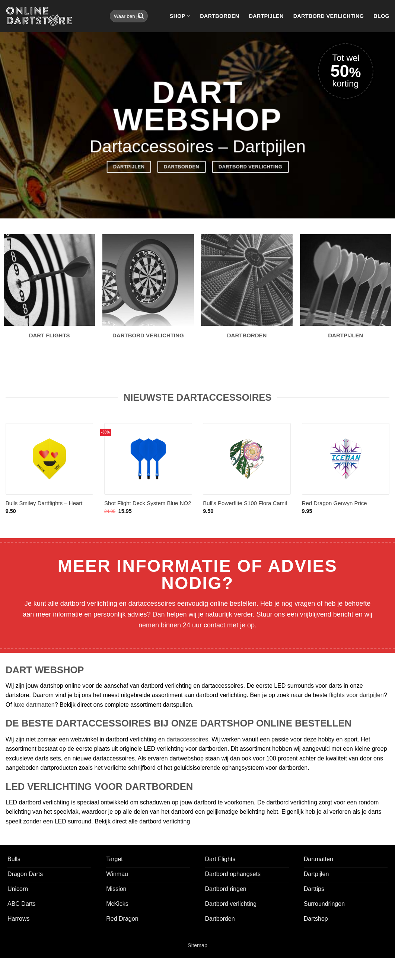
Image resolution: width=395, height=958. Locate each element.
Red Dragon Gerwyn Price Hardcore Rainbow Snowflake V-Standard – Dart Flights (342, 507)
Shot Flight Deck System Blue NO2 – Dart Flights (147, 507)
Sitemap (197, 945)
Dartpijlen (266, 16)
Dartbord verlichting (328, 16)
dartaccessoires (187, 739)
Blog (381, 16)
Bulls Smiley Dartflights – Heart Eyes (44, 507)
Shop (180, 15)
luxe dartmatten (33, 705)
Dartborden (219, 16)
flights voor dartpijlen (356, 695)
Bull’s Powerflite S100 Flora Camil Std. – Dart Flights (245, 507)
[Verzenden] (140, 16)
